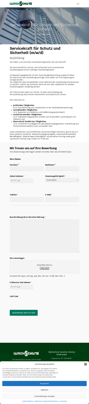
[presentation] (27, 302)
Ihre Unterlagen (17, 258)
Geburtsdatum (17, 176)
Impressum (63, 401)
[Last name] (62, 168)
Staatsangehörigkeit (55, 176)
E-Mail (48, 195)
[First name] (27, 168)
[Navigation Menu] (78, 4)
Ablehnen (44, 390)
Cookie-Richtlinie (27, 401)
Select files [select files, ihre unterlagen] (44, 268)
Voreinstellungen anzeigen (44, 396)
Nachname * (50, 165)
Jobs (44, 18)
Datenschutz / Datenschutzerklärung (46, 401)
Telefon (14, 195)
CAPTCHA (14, 296)
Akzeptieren (44, 383)
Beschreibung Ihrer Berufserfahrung (28, 217)
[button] (85, 364)
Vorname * (14, 165)
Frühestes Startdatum (21, 282)
